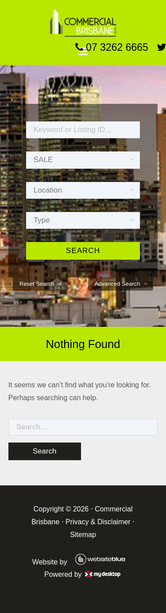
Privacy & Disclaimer (98, 522)
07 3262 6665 (111, 47)
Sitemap (83, 534)
